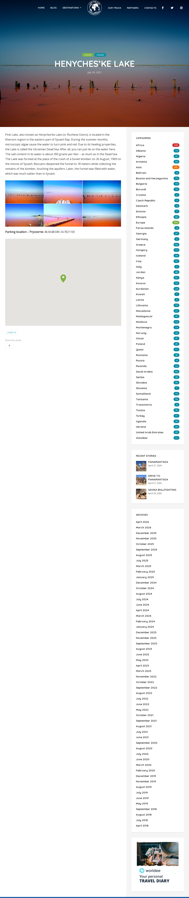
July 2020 (142, 707)
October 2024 (144, 556)
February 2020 (145, 723)
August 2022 (143, 652)
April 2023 (142, 627)
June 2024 (142, 571)
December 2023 (145, 596)
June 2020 (142, 713)
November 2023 (145, 602)
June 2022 (142, 662)
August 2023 (143, 612)
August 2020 (143, 702)
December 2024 (145, 551)
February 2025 (145, 541)
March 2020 (143, 718)
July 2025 (142, 531)
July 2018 (141, 768)
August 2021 (143, 682)
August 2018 (143, 763)
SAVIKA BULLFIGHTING (161, 463)
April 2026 (142, 496)
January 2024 (144, 591)
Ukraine (103, 55)
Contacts (143, 7)
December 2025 (145, 506)
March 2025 (143, 536)
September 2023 (146, 607)
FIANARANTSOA (157, 435)
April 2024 (142, 576)
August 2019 (143, 738)
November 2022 (145, 637)
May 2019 (141, 753)
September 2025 (146, 521)
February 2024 (145, 586)
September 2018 (146, 758)
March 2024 (143, 581)
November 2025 (145, 511)
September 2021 (146, 677)
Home (48, 7)
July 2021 (141, 687)
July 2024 (142, 566)
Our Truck (107, 7)
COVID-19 (11, 332)
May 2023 (141, 622)
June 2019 (142, 748)
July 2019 (141, 743)
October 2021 (144, 672)
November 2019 (145, 733)
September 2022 (146, 647)
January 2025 (144, 546)
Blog (61, 7)
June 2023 (142, 617)
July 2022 (142, 657)
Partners (125, 7)
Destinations (78, 7)
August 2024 (143, 561)
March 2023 (143, 632)
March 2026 (143, 501)
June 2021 (142, 692)
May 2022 (141, 667)
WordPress (25, 885)
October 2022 (144, 642)
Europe (85, 55)
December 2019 (145, 728)
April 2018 (141, 773)
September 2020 (146, 697)
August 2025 (143, 526)
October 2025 (144, 516)
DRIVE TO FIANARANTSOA (163, 449)
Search (155, 862)
